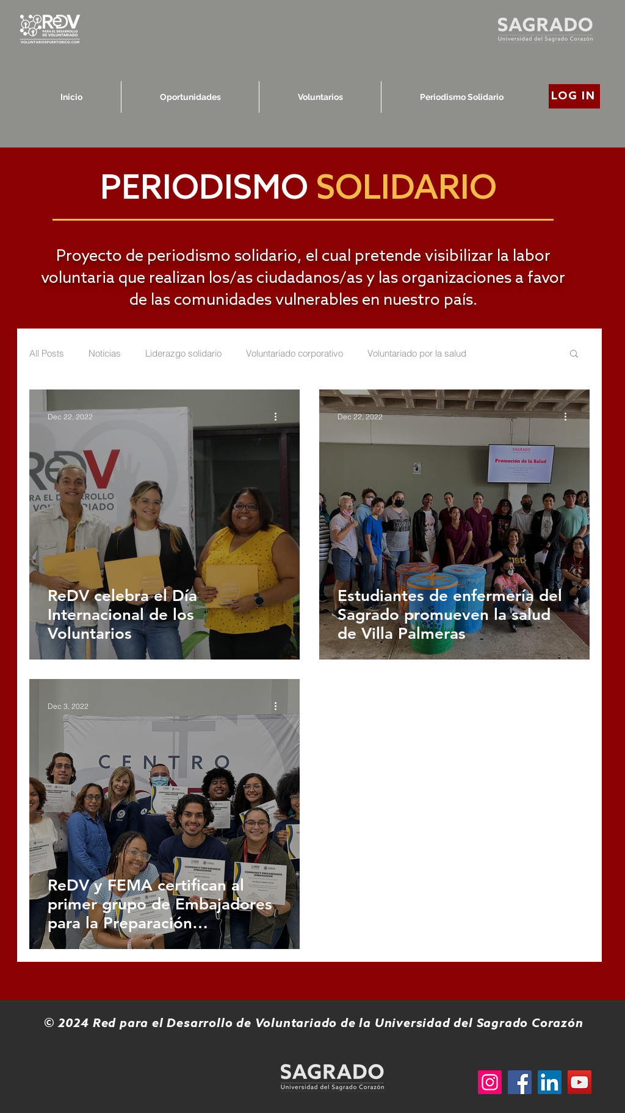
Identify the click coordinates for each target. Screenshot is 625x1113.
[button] (574, 354)
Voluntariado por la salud (416, 353)
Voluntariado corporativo (294, 353)
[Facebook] (520, 1082)
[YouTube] (579, 1082)
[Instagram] (490, 1082)
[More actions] (279, 416)
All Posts (46, 353)
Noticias (105, 353)
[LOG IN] (574, 96)
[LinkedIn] (550, 1082)
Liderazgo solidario (183, 353)
